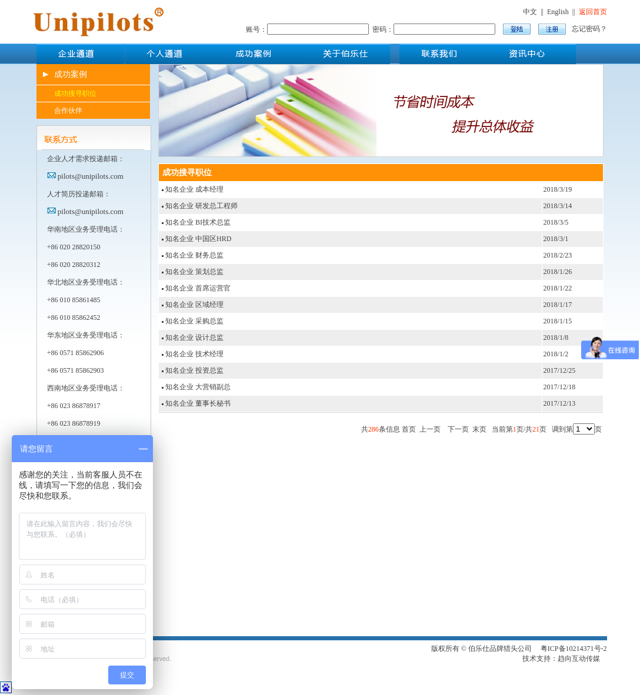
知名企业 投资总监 (194, 370)
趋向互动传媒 (579, 658)
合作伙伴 (68, 110)
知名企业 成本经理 (194, 189)
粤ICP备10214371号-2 (574, 648)
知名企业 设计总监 (194, 337)
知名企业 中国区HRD (198, 239)
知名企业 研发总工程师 (201, 206)
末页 (479, 429)
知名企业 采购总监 (194, 321)
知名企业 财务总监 (194, 255)
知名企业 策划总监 (194, 272)
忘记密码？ (589, 29)
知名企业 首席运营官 (198, 288)
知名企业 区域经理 (194, 304)
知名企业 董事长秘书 (198, 403)
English (558, 12)
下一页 (458, 429)
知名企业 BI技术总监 (198, 222)
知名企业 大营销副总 (198, 387)
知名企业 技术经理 (194, 354)
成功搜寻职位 (75, 93)
